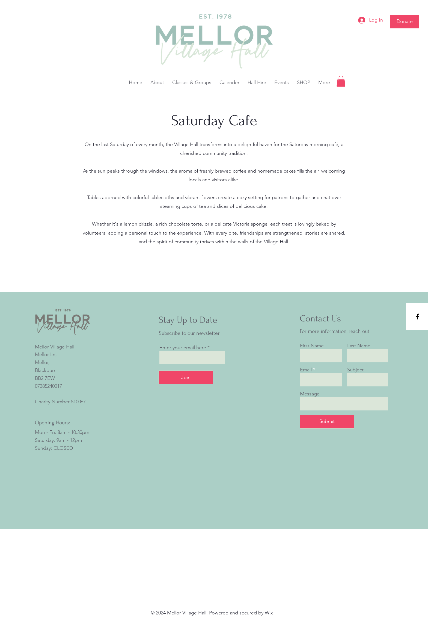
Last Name (358, 345)
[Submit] (327, 421)
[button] (341, 81)
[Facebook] (417, 316)
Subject (355, 369)
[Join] (186, 377)
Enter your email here (182, 347)
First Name (312, 345)
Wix (269, 613)
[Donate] (404, 21)
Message (310, 393)
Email (306, 369)
